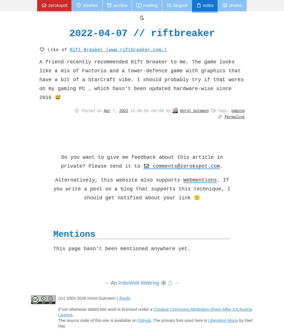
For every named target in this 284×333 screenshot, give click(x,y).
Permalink (235, 116)
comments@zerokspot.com (181, 166)
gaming (238, 110)
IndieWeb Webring (138, 283)
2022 (123, 110)
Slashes (87, 5)
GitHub (144, 320)
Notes (205, 5)
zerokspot (54, 5)
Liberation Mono (223, 320)
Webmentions (200, 180)
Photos (232, 5)
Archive (117, 5)
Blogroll (176, 5)
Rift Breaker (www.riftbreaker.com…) (118, 50)
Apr (107, 110)
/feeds (124, 298)
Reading (147, 5)
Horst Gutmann (194, 110)
